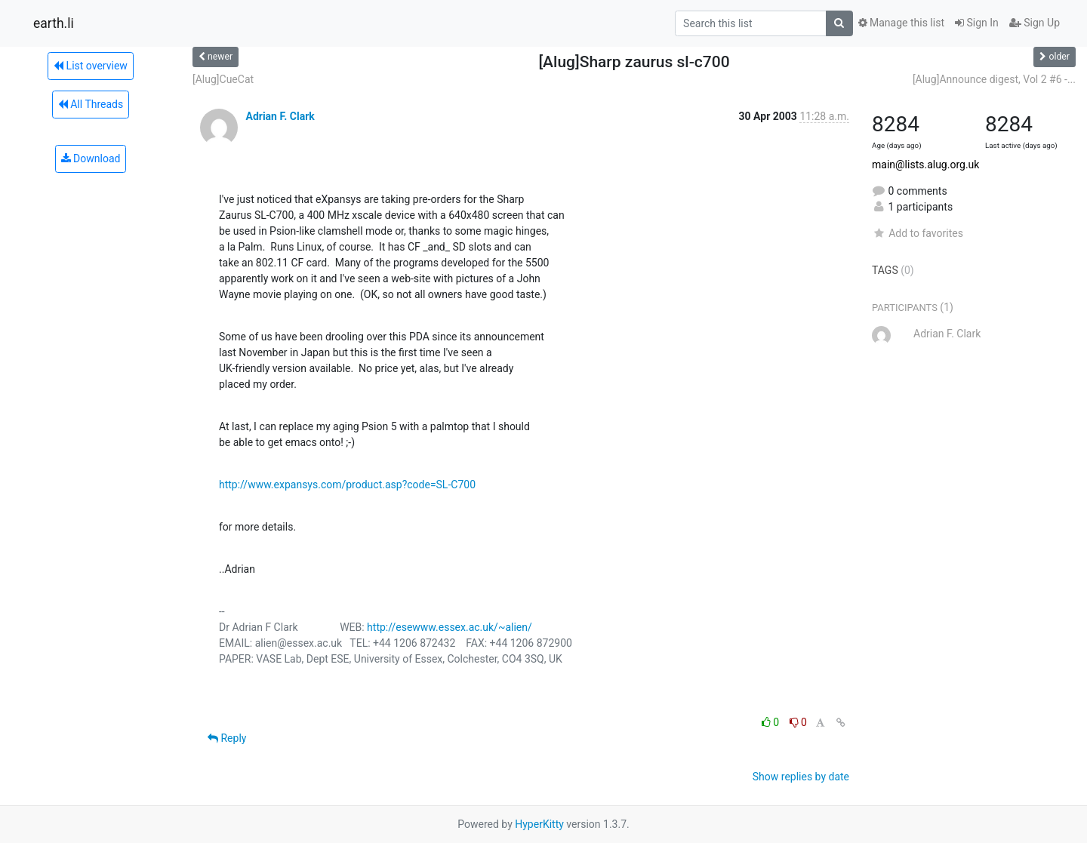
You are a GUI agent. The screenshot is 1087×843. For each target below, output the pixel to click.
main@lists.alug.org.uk (925, 164)
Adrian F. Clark (279, 116)
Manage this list (901, 23)
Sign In (977, 23)
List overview (91, 66)
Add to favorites (917, 233)
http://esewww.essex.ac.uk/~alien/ (449, 627)
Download (91, 158)
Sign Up (1034, 23)
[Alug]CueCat (223, 79)
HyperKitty (539, 824)
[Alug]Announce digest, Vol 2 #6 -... (994, 79)
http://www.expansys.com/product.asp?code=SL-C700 (347, 484)
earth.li (53, 23)
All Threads (90, 104)
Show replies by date (801, 777)
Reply (227, 738)
